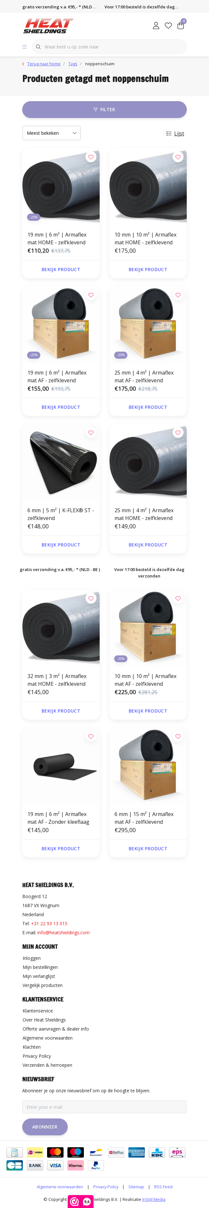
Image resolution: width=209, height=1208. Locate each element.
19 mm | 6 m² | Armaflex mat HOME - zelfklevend (56, 238)
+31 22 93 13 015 (49, 923)
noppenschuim (99, 64)
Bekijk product (61, 269)
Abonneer (45, 1127)
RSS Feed (163, 1187)
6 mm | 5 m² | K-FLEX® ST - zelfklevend (60, 514)
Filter (104, 109)
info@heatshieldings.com (63, 932)
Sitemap (136, 1187)
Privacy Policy (105, 1187)
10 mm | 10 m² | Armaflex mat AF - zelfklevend (145, 680)
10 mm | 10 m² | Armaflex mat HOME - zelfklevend (145, 238)
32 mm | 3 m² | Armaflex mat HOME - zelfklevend (56, 680)
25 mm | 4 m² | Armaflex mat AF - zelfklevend (144, 376)
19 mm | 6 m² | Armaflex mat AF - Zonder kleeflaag (58, 818)
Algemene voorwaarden (60, 1187)
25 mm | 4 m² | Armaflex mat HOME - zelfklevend (144, 514)
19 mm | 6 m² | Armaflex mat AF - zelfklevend (56, 376)
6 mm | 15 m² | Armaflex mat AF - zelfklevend (144, 818)
